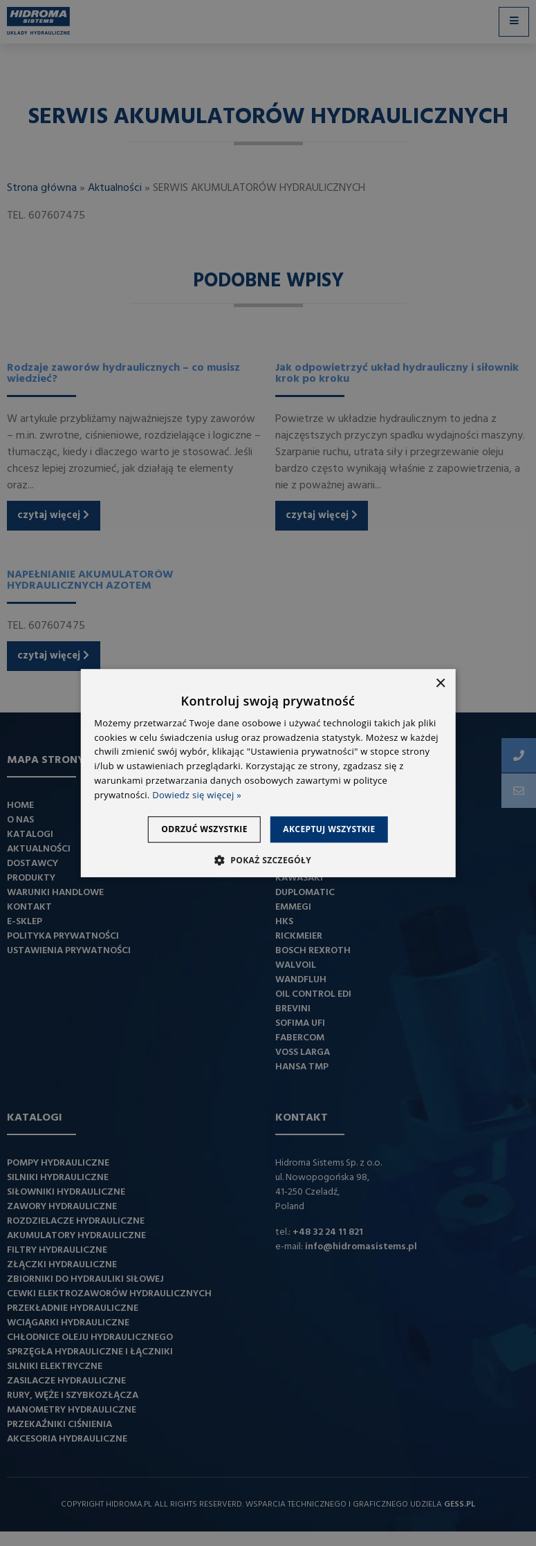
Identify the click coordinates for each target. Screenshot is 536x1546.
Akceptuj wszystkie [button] (337, 829)
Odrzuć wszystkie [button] (196, 829)
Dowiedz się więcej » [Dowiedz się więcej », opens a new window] (196, 795)
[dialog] (268, 773)
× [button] (440, 684)
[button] (268, 860)
